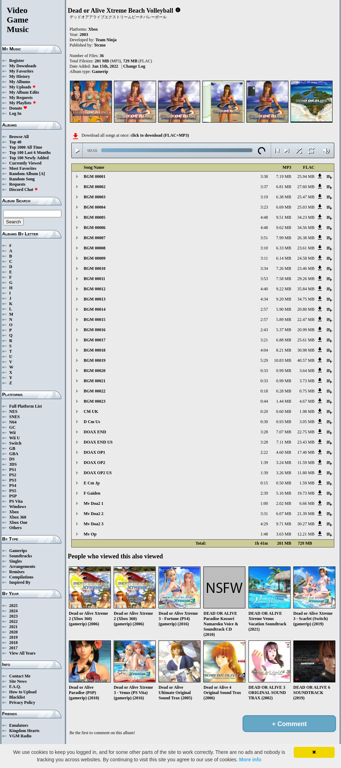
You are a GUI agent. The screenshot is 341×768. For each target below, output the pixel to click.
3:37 (264, 186)
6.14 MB (283, 258)
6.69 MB (283, 207)
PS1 (12, 469)
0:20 (264, 411)
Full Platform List (25, 406)
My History (19, 76)
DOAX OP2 (94, 462)
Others (15, 527)
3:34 (264, 268)
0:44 (264, 401)
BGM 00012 (95, 288)
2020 (13, 632)
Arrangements (22, 566)
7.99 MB (283, 237)
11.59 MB (306, 462)
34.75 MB (306, 299)
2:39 (264, 493)
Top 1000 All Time (25, 147)
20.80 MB (306, 309)
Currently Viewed (25, 163)
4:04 (264, 350)
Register (16, 60)
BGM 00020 (95, 370)
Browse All (19, 136)
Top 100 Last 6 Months (30, 152)
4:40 (264, 288)
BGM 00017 (95, 339)
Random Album (23, 173)
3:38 (264, 176)
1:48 (264, 534)
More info (250, 759)
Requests (17, 184)
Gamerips (18, 550)
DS (11, 459)
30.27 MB (306, 523)
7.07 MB (283, 431)
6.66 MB (307, 503)
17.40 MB (306, 452)
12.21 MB (306, 534)
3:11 (264, 258)
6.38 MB (283, 196)
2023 (13, 616)
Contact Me (19, 676)
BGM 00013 (95, 299)
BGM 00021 (95, 380)
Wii (12, 432)
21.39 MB (306, 513)
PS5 (12, 490)
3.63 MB (283, 534)
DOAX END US (98, 442)
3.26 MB (283, 472)
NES (13, 411)
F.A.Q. (15, 686)
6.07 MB (283, 513)
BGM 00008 (95, 248)
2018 (13, 642)
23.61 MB (306, 248)
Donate (18, 108)
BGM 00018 (95, 350)
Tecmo (100, 45)
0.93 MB (283, 421)
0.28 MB (283, 391)
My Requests (20, 97)
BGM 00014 (95, 309)
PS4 (12, 485)
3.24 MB (283, 462)
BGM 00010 (95, 268)
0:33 (264, 370)
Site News (18, 681)
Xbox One (18, 522)
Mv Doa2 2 (93, 513)
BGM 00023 (95, 401)
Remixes (16, 571)
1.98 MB (307, 411)
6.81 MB (283, 186)
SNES (14, 416)
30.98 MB (306, 350)
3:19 (264, 196)
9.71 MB (283, 523)
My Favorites (21, 71)
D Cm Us (92, 421)
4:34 (264, 299)
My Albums (19, 81)
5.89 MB (283, 319)
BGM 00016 (95, 329)
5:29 (264, 360)
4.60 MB (283, 452)
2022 (13, 621)
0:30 (264, 421)
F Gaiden (92, 493)
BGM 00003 (95, 196)
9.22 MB (283, 288)
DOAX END (95, 431)
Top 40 (15, 142)
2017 (13, 647)
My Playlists (22, 102)
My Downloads (22, 65)
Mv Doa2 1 (93, 503)
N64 (13, 422)
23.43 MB (306, 442)
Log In (15, 113)
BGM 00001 (95, 176)
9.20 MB (283, 299)
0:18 (264, 391)
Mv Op (90, 534)
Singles (15, 561)
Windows (17, 506)
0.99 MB (283, 370)
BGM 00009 (95, 258)
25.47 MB (306, 196)
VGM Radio (20, 735)
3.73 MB (307, 380)
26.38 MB (306, 237)
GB (12, 448)
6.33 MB (283, 248)
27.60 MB (306, 186)
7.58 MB (283, 278)
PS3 (12, 480)
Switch (15, 443)
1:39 (264, 462)
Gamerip (100, 71)
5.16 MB (283, 493)
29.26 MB (306, 278)
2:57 (264, 309)
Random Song (22, 178)
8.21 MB (283, 350)
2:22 (264, 452)
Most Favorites (22, 168)
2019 (13, 637)
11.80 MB (306, 472)
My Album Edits (24, 92)
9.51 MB (283, 217)
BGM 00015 (95, 319)
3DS (13, 464)
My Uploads (22, 87)
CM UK (91, 411)
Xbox (14, 511)
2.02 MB (283, 503)
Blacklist (17, 697)
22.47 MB (306, 319)
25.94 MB (306, 176)
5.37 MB (283, 329)
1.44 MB (283, 401)
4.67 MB (307, 401)
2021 (13, 626)
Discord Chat (23, 189)
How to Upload (22, 691)
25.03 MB (306, 207)
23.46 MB (306, 268)
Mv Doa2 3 (93, 523)
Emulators (18, 725)
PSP (13, 496)
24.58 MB (306, 258)
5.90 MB (283, 309)
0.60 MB (283, 411)
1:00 (264, 503)
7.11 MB (283, 442)
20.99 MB (306, 329)
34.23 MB (306, 217)
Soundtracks (20, 555)
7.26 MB (283, 268)
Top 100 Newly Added (29, 157)
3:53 (264, 278)
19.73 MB (306, 493)
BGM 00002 (95, 186)
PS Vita (16, 501)
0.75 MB (307, 391)
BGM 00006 (95, 227)
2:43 (264, 329)
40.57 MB (306, 360)
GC (12, 427)
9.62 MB (283, 227)
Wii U (14, 437)
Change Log (134, 66)
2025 (13, 605)
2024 (13, 610)
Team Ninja (105, 39)
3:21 (264, 339)
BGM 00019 (95, 360)
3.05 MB (307, 421)
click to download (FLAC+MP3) (160, 135)
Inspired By (19, 582)
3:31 (264, 513)
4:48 (264, 217)
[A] (42, 173)
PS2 (12, 474)
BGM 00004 (95, 207)
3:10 (264, 248)
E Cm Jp (92, 483)
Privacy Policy (22, 702)
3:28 (264, 431)
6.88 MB (283, 339)
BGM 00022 (95, 391)
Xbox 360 (17, 517)
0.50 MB (283, 483)
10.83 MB (282, 360)
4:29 (264, 523)
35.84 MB (306, 288)
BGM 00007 (95, 237)
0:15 (264, 483)
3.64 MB (307, 370)
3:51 (264, 237)
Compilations (21, 577)
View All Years (22, 653)
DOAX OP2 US (98, 472)
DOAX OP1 (94, 452)
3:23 (264, 207)
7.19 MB (283, 176)
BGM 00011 (94, 278)
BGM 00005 (95, 217)
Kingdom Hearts (24, 730)
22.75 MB (306, 431)
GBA (13, 453)
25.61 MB (306, 339)
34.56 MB (306, 227)
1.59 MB (307, 483)
